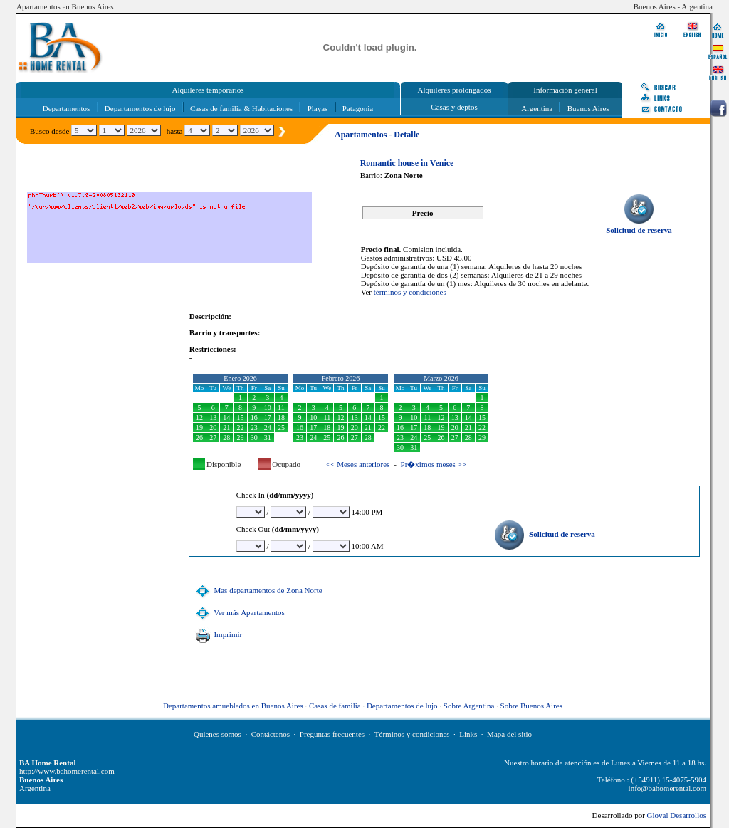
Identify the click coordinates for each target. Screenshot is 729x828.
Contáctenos (270, 734)
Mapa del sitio (509, 734)
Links (468, 734)
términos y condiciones (410, 292)
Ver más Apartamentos (238, 612)
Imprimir (217, 634)
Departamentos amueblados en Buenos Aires (233, 705)
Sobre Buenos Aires (531, 705)
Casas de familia (335, 705)
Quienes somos (217, 734)
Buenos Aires (588, 108)
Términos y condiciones (412, 734)
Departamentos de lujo (140, 108)
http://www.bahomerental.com (67, 771)
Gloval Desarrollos (676, 815)
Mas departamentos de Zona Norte (257, 590)
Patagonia (357, 108)
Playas (318, 108)
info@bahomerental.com (667, 788)
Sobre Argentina (469, 705)
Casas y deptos (454, 107)
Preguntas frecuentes (332, 734)
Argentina (536, 108)
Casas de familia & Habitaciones (241, 108)
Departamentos (66, 108)
